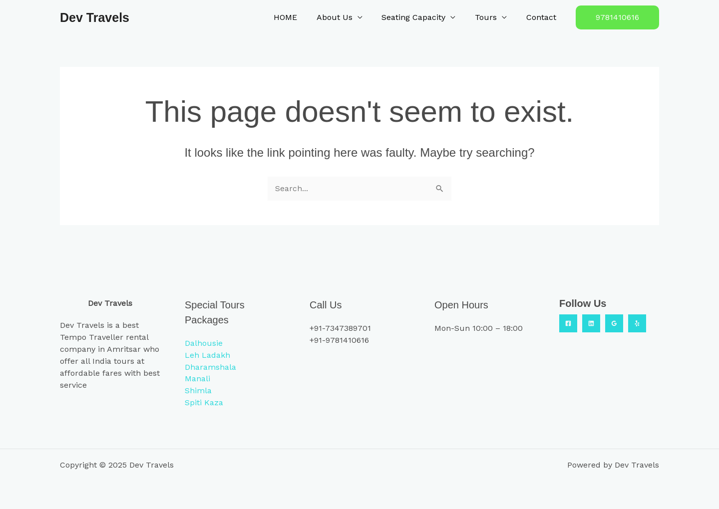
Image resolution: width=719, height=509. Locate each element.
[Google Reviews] (614, 323)
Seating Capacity (422, 17)
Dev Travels (94, 17)
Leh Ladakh (207, 354)
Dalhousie (204, 342)
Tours (491, 17)
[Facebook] (568, 323)
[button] (617, 17)
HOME (300, 17)
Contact (543, 17)
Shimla (198, 390)
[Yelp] (637, 323)
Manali (197, 378)
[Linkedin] (591, 323)
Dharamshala (210, 366)
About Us (346, 17)
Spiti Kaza (204, 402)
